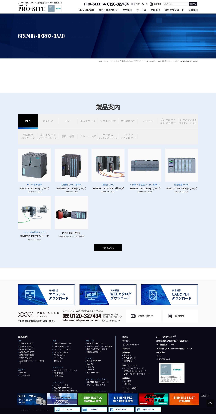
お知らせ (57, 361)
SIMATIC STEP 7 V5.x (63, 388)
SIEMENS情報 (86, 10)
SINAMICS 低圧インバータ (98, 382)
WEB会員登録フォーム (165, 345)
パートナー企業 (128, 388)
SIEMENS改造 (130, 358)
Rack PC (90, 367)
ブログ (158, 356)
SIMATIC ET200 (26, 358)
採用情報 (157, 4)
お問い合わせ (141, 4)
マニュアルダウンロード (134, 368)
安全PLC (23, 373)
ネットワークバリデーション (65, 370)
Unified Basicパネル (62, 346)
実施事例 (155, 10)
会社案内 (193, 10)
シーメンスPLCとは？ (165, 337)
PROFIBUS (58, 376)
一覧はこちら (108, 248)
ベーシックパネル (61, 352)
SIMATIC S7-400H (27, 349)
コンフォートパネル (62, 349)
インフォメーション (130, 345)
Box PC (90, 364)
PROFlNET (58, 373)
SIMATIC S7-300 (26, 344)
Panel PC (91, 370)
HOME (125, 337)
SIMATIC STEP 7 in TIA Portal (66, 391)
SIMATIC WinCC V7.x (95, 344)
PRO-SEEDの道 (164, 359)
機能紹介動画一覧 (94, 352)
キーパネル (58, 358)
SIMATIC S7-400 (26, 346)
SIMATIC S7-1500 (27, 355)
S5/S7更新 (128, 361)
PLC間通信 (160, 352)
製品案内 (127, 10)
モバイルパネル (60, 355)
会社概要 (127, 381)
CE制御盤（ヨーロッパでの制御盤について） (174, 349)
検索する (193, 4)
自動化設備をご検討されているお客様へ (172, 341)
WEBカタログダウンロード (135, 371)
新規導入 (127, 355)
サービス (141, 10)
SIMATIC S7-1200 (27, 352)
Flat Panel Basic (93, 373)
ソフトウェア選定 (61, 385)
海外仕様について (108, 10)
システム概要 (25, 375)
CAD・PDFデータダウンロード (136, 374)
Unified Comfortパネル (63, 344)
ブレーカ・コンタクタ (96, 385)
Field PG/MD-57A (94, 361)
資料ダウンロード (174, 10)
